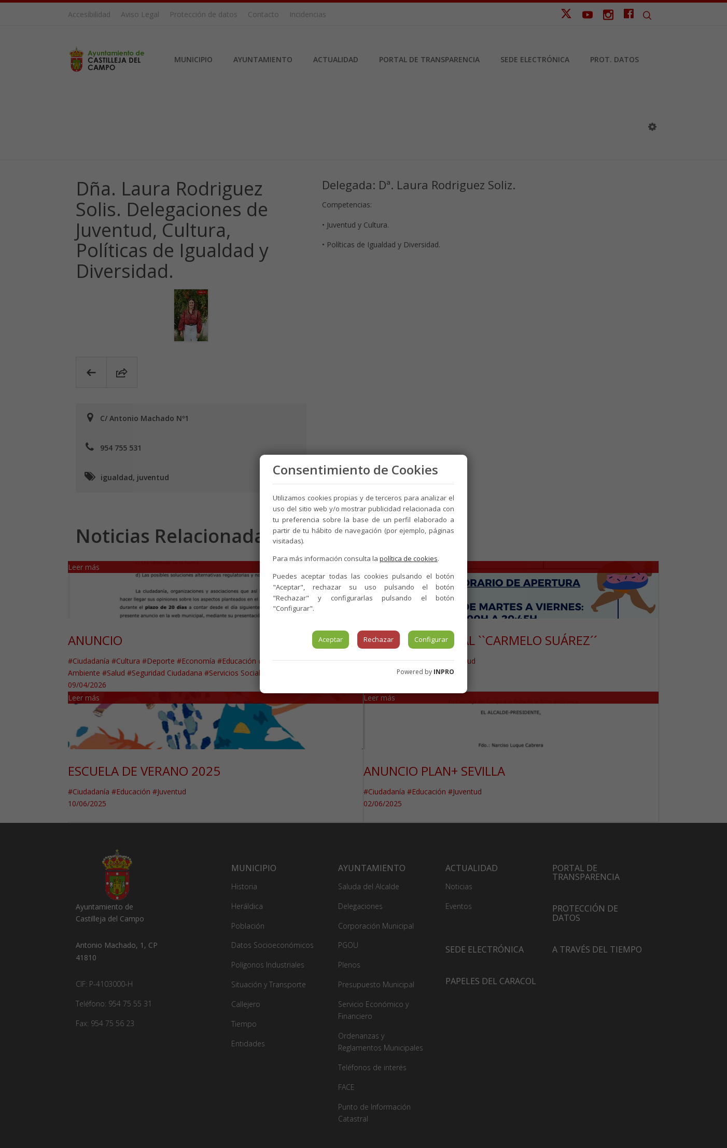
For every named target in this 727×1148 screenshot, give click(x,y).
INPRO (444, 671)
